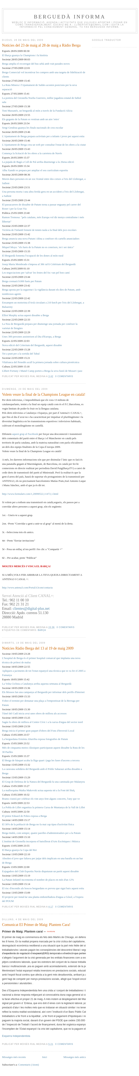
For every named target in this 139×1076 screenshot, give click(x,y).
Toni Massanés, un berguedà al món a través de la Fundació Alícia (37, 110)
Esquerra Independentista (16, 1036)
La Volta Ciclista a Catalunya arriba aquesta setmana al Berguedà (36, 683)
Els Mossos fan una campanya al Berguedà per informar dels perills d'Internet (43, 692)
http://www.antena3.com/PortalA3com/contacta (27, 587)
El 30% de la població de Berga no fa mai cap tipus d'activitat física (38, 824)
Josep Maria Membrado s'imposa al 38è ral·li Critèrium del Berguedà (39, 264)
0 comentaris (64, 376)
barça (42, 630)
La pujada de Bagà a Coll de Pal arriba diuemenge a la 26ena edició (38, 161)
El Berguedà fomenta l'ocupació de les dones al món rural (32, 255)
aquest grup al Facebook (25, 433)
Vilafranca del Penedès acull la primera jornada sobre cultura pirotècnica (40, 362)
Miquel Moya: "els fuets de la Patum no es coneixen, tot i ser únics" (38, 247)
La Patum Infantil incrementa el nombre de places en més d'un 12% (38, 879)
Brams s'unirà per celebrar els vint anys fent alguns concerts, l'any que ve (41, 798)
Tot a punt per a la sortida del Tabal (21, 353)
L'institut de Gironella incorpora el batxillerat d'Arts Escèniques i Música (41, 841)
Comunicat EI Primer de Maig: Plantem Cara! (36, 925)
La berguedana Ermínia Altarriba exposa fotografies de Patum (35, 739)
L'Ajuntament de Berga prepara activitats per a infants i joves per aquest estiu (43, 136)
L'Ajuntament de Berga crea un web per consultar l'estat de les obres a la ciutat (44, 144)
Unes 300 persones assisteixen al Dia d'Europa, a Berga (31, 336)
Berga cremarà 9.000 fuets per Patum (21, 281)
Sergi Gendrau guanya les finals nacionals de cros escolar (32, 127)
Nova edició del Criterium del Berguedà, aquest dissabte (32, 345)
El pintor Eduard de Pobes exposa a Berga (24, 815)
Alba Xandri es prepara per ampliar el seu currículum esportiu (35, 170)
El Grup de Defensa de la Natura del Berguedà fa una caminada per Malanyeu (43, 781)
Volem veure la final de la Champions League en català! (43, 394)
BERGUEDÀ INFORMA (69, 17)
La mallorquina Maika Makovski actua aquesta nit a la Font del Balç (38, 790)
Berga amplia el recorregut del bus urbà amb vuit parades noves (36, 63)
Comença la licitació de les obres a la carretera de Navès (32, 153)
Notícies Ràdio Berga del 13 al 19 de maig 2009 (38, 648)
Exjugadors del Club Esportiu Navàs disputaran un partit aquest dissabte (40, 871)
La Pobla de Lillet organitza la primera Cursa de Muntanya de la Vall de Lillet (43, 807)
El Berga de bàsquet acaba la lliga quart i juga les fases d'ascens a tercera (41, 760)
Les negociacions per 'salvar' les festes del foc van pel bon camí (36, 272)
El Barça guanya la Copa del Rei (19, 849)
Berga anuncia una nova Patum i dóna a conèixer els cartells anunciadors (40, 238)
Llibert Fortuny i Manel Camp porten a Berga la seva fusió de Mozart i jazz (42, 370)
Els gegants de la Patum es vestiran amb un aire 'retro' (30, 119)
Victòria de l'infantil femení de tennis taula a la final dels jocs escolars (39, 229)
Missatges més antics (74, 1057)
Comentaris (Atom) (28, 1064)
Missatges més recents (14, 1057)
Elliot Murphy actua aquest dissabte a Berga (25, 315)
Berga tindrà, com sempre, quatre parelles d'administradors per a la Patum (41, 832)
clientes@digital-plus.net (31, 608)
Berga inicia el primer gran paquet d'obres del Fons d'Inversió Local (38, 730)
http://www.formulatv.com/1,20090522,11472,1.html (30, 493)
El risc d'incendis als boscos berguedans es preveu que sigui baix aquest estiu (43, 888)
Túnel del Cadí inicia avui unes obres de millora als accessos (34, 713)
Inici (44, 1057)
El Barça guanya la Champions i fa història (25, 55)
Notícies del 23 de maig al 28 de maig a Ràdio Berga (41, 45)
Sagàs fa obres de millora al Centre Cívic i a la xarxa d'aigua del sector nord (42, 722)
